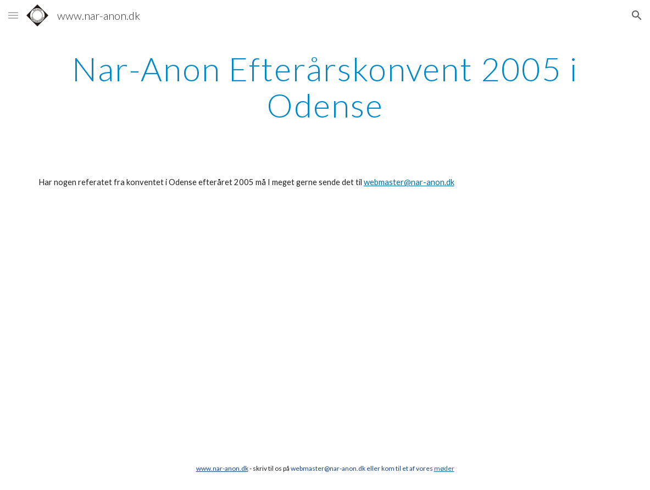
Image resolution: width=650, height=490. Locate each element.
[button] (13, 15)
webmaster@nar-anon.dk (409, 182)
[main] (325, 86)
